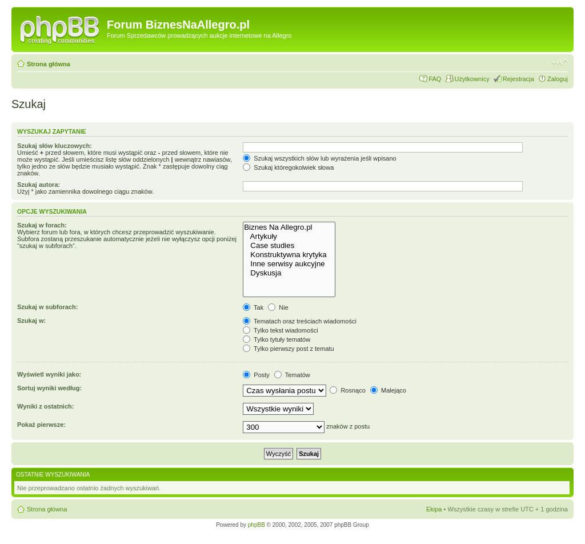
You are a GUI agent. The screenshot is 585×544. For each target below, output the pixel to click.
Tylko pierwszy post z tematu (288, 348)
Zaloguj (557, 78)
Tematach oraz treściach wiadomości (299, 321)
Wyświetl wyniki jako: (49, 374)
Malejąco (388, 390)
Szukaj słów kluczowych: (54, 145)
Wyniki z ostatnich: (45, 406)
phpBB (256, 525)
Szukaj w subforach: (47, 306)
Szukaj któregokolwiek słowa (288, 167)
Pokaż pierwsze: (41, 424)
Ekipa (434, 509)
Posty (256, 374)
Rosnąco (347, 390)
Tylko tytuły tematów (276, 339)
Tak (253, 307)
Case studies (289, 245)
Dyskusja (289, 273)
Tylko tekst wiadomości (280, 330)
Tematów (292, 374)
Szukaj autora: (38, 184)
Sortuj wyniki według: (49, 388)
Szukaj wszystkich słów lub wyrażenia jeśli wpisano (319, 158)
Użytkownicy (472, 78)
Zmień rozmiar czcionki (559, 62)
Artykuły (289, 236)
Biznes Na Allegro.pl (289, 227)
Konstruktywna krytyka (289, 254)
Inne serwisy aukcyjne (289, 264)
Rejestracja (518, 78)
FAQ (434, 78)
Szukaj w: (31, 320)
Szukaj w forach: (42, 225)
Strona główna (48, 64)
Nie (278, 307)
